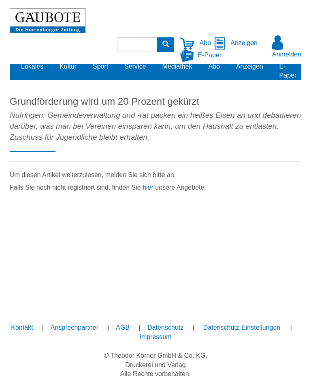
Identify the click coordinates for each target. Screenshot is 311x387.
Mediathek (177, 66)
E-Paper (201, 55)
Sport (100, 66)
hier (148, 187)
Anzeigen (236, 42)
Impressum (155, 336)
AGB (123, 327)
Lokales (32, 66)
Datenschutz (165, 327)
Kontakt (22, 327)
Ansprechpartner (74, 327)
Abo (195, 42)
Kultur (68, 66)
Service (135, 66)
